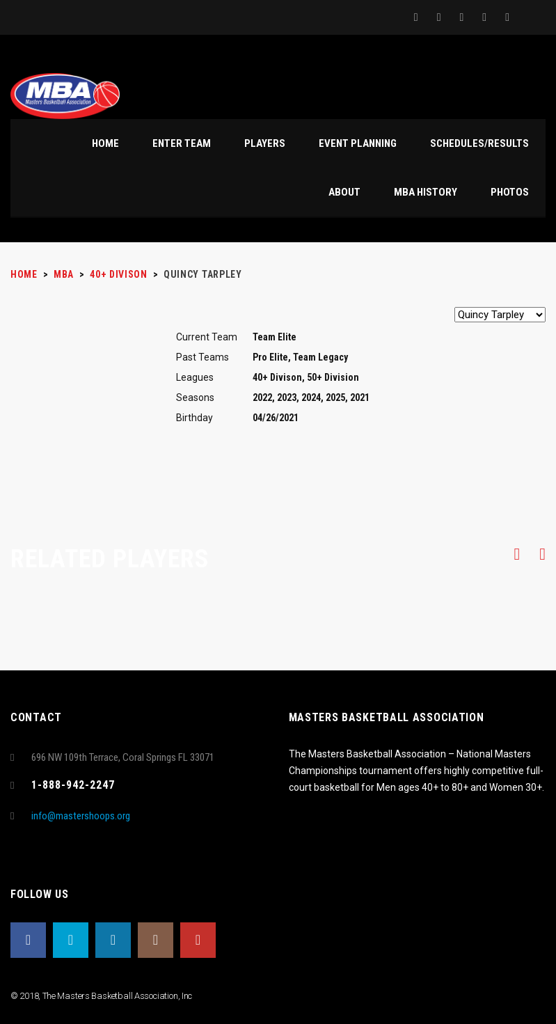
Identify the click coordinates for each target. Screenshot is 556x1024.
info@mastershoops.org (80, 816)
